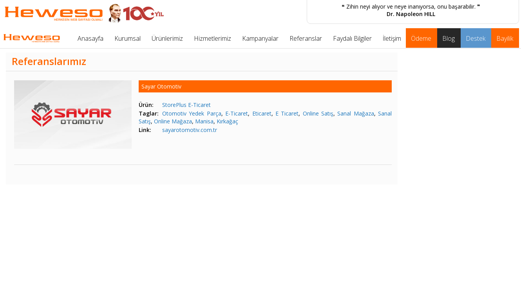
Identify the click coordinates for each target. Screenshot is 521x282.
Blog (448, 38)
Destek (475, 38)
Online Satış (318, 113)
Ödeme (421, 38)
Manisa (204, 121)
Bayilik (504, 38)
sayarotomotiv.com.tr (189, 130)
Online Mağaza (173, 121)
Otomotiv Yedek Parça (191, 113)
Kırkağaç (227, 121)
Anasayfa (90, 38)
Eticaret (261, 113)
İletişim (392, 38)
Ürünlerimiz (167, 38)
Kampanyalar (260, 38)
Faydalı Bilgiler (352, 38)
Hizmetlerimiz (212, 38)
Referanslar (305, 38)
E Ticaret (286, 113)
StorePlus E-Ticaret (186, 104)
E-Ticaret (236, 113)
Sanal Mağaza (355, 113)
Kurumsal (127, 38)
